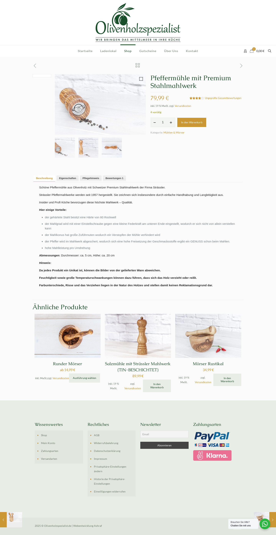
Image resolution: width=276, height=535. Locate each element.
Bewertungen (114, 178)
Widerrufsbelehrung (106, 443)
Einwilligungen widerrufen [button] (110, 491)
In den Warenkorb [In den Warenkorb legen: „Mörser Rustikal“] (227, 379)
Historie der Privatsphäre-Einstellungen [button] (109, 481)
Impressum (100, 458)
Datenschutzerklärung (107, 450)
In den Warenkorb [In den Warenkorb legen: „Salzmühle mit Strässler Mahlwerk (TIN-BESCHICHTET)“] (157, 385)
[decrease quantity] (154, 122)
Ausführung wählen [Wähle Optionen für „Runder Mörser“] (84, 378)
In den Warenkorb (191, 122)
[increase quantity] (171, 122)
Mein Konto (48, 443)
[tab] (44, 178)
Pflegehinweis (90, 178)
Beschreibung (44, 178)
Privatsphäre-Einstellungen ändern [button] (110, 469)
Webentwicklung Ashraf (87, 525)
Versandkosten (183, 106)
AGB (96, 435)
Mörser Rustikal (208, 363)
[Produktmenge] (162, 122)
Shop (44, 435)
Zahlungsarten (49, 450)
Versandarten (49, 458)
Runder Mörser (67, 363)
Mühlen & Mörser (174, 132)
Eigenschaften (67, 178)
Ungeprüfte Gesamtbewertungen (223, 98)
